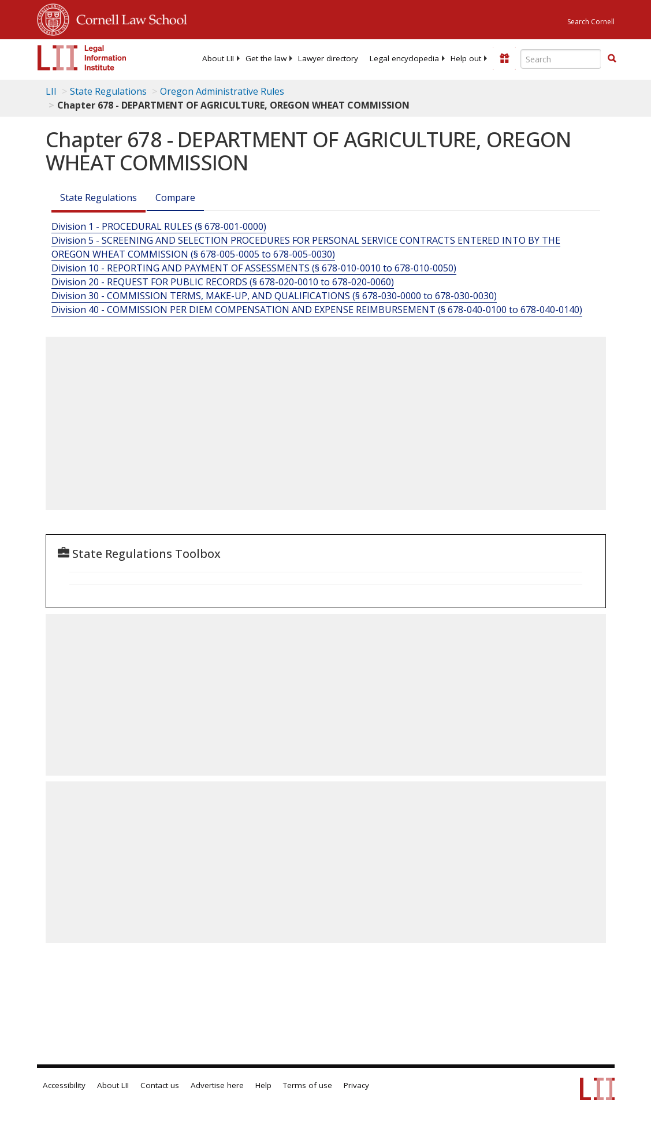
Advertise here (217, 1085)
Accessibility (64, 1085)
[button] (612, 58)
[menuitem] (218, 58)
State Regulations (108, 91)
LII (51, 91)
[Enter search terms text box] (560, 59)
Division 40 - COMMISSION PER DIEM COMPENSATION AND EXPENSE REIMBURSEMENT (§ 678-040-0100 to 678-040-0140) (316, 309)
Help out (466, 58)
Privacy (356, 1085)
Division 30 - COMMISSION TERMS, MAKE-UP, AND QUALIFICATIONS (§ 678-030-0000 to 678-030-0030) (274, 295)
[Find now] (612, 59)
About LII (218, 58)
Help (263, 1085)
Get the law (266, 58)
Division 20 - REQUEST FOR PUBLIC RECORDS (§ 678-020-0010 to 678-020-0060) (222, 281)
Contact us (159, 1085)
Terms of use (307, 1085)
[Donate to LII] (504, 58)
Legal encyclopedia (404, 58)
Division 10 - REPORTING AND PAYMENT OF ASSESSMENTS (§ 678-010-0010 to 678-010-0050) (253, 268)
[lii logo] (82, 57)
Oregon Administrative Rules (222, 91)
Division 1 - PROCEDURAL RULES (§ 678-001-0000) (158, 226)
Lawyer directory (328, 58)
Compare (175, 197)
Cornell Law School (128, 18)
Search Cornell (591, 22)
